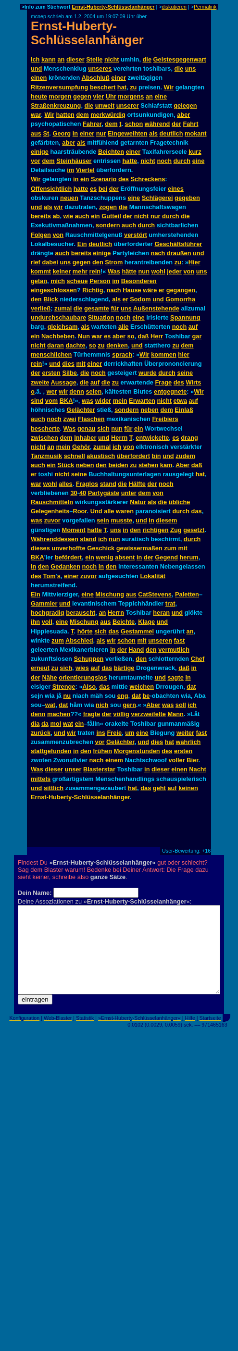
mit (81, 363)
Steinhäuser (73, 160)
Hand (136, 649)
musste (121, 520)
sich (103, 428)
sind (37, 400)
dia (35, 723)
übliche (179, 502)
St (46, 133)
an (60, 59)
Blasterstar (99, 769)
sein (103, 520)
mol (55, 723)
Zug (175, 529)
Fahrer (92, 123)
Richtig (92, 290)
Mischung (109, 594)
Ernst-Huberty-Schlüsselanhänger (113, 7)
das (196, 511)
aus (36, 133)
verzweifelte (148, 714)
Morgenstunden (137, 751)
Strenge (63, 686)
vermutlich (173, 649)
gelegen (185, 105)
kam (166, 465)
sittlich (53, 788)
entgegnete (170, 391)
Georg (61, 133)
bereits (41, 216)
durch (182, 160)
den (97, 262)
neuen (69, 197)
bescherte (45, 428)
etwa (180, 400)
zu (133, 87)
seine (185, 372)
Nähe (49, 677)
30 (73, 492)
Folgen (41, 234)
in (75, 133)
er (161, 290)
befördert (68, 557)
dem (82, 114)
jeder (174, 271)
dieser (75, 59)
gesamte (96, 308)
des (123, 179)
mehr (80, 271)
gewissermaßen (139, 548)
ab (56, 216)
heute (39, 96)
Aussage (63, 382)
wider (103, 400)
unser (73, 769)
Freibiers (165, 418)
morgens (131, 96)
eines (176, 188)
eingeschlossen (54, 290)
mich (57, 281)
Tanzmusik (46, 455)
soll (180, 704)
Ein (82, 244)
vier (98, 96)
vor (35, 160)
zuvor (52, 520)
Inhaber (85, 437)
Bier (192, 760)
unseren (160, 640)
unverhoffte (68, 548)
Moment (74, 529)
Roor (80, 511)
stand (108, 483)
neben (149, 409)
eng (122, 695)
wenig (104, 557)
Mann (175, 714)
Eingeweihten (127, 133)
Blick (50, 299)
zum (170, 548)
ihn (35, 621)
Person (99, 281)
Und (96, 511)
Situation (101, 317)
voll (47, 621)
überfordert (133, 455)
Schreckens (148, 179)
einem (114, 760)
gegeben (187, 197)
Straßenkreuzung (56, 105)
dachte (75, 345)
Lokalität (153, 576)
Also (89, 686)
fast (179, 640)
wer (52, 391)
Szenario (103, 179)
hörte (85, 631)
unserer (127, 105)
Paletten (187, 594)
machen (58, 714)
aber (183, 114)
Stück (65, 465)
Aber (182, 465)
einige (40, 151)
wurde (147, 372)
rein (94, 271)
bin (156, 455)
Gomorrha (180, 299)
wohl (158, 271)
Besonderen (139, 281)
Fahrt (190, 123)
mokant (196, 133)
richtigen (156, 529)
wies (82, 667)
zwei (69, 418)
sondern (108, 225)
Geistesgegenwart (179, 59)
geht (159, 788)
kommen (163, 354)
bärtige (124, 667)
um (129, 732)
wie (68, 216)
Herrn (119, 437)
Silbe (69, 372)
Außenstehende (156, 308)
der (176, 123)
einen (39, 77)
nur (101, 133)
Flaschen (91, 418)
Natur (138, 502)
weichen (142, 686)
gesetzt (193, 529)
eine (160, 96)
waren (125, 511)
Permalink (205, 7)
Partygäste (103, 492)
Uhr (111, 96)
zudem (185, 455)
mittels (40, 778)
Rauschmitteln (52, 502)
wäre (150, 290)
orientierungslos (83, 677)
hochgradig (47, 612)
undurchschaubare (58, 317)
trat (170, 603)
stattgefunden (51, 751)
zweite (40, 382)
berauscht (80, 612)
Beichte (124, 621)
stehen (148, 465)
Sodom (140, 299)
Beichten (111, 151)
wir (58, 207)
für (115, 308)
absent (125, 557)
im (70, 170)
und (36, 68)
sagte (175, 677)
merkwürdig (107, 114)
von (57, 234)
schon (134, 123)
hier (183, 354)
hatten (65, 114)
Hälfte (137, 483)
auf (193, 326)
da (45, 723)
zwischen (44, 437)
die (147, 59)
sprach (122, 354)
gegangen (180, 290)
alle (123, 326)
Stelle (94, 59)
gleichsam (63, 326)
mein (120, 400)
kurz (194, 151)
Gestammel (137, 631)
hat (121, 87)
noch (164, 160)
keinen (188, 788)
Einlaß (184, 409)
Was (114, 271)
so (131, 336)
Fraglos (87, 483)
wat (50, 704)
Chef (197, 658)
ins (100, 732)
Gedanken (65, 566)
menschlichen (51, 354)
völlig (121, 714)
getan (39, 281)
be (146, 695)
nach (158, 253)
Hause (132, 290)
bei (103, 188)
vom (51, 400)
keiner (61, 271)
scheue (77, 281)
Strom (114, 262)
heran (161, 612)
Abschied (79, 640)
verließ (40, 308)
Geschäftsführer (178, 244)
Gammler (44, 603)
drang (189, 437)
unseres (100, 68)
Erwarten (142, 400)
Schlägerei (157, 197)
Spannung (185, 317)
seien (93, 391)
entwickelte (152, 437)
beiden (118, 465)
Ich (35, 59)
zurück (40, 732)
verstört (135, 234)
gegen (82, 96)
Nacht (197, 769)
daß (143, 336)
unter (129, 492)
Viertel (85, 170)
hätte (129, 271)
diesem (166, 520)
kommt (41, 271)
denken (117, 345)
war (36, 114)
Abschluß (95, 77)
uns (190, 68)
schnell (74, 455)
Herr (156, 336)
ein (84, 179)
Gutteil (111, 216)
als (153, 133)
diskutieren (174, 7)
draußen (179, 253)
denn (76, 391)
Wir (169, 87)
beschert (102, 87)
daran (55, 345)
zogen (108, 207)
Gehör (81, 446)
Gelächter (81, 409)
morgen (60, 96)
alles (65, 483)
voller (177, 760)
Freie (114, 732)
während (157, 123)
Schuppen (89, 658)
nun (144, 271)
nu (67, 695)
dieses (40, 548)
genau (86, 428)
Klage (146, 621)
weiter (185, 732)
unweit (105, 105)
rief (35, 262)
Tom (49, 576)
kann (48, 59)
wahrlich (188, 741)
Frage (163, 382)
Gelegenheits (50, 511)
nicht (111, 59)
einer (118, 77)
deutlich (171, 133)
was (87, 400)
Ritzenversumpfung (59, 87)
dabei (50, 262)
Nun (84, 336)
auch (82, 216)
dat (191, 686)
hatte (130, 160)
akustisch (101, 455)
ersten (51, 372)
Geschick (100, 548)
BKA (66, 400)
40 (82, 492)
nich (102, 704)
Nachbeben (58, 336)
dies (68, 363)
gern (129, 704)
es (93, 188)
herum (189, 557)
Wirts (193, 382)
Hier (194, 262)
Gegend (166, 557)
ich (117, 446)
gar (196, 336)
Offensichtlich (51, 188)
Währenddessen (54, 539)
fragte (91, 714)
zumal (63, 308)
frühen (102, 751)
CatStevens (155, 594)
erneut (40, 667)
